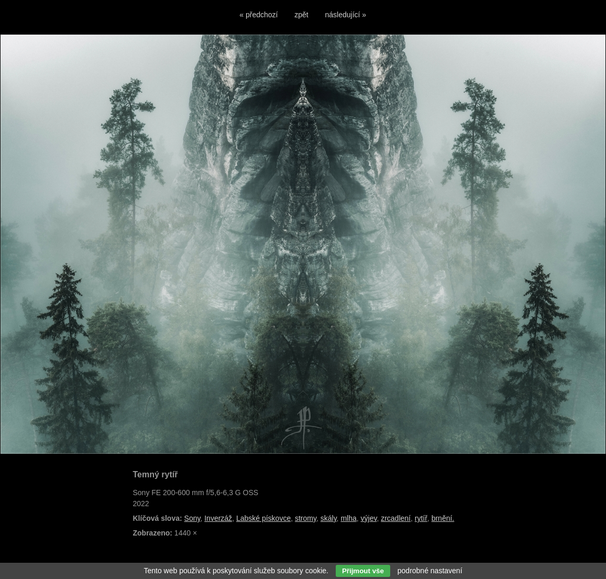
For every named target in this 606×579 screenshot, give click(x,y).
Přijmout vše (363, 571)
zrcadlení (396, 518)
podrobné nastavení (430, 570)
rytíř (421, 518)
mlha (348, 518)
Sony (192, 518)
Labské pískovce (263, 518)
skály (329, 518)
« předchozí (258, 14)
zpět (301, 14)
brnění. (443, 518)
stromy (305, 518)
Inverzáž (218, 518)
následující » (346, 14)
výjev (369, 518)
